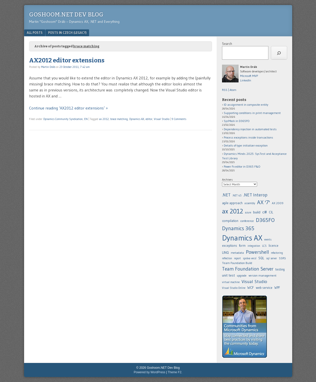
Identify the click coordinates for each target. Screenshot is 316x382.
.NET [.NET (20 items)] (226, 194)
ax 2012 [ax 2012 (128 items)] (232, 211)
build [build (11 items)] (256, 212)
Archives (227, 179)
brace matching (119, 119)
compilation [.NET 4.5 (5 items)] (230, 221)
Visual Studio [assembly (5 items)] (254, 281)
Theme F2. (175, 372)
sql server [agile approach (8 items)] (271, 258)
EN (86, 119)
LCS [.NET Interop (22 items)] (264, 245)
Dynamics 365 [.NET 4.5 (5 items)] (238, 228)
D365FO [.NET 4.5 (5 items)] (265, 220)
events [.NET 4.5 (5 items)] (267, 239)
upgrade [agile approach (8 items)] (242, 275)
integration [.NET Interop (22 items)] (254, 245)
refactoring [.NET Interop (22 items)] (277, 252)
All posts (35, 33)
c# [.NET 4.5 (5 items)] (264, 211)
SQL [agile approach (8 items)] (261, 258)
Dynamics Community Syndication (63, 119)
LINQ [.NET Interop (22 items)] (225, 252)
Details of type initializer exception (246, 145)
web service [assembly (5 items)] (264, 288)
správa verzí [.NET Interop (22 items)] (249, 258)
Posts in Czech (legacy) (67, 33)
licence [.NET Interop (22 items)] (273, 245)
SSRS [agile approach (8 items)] (282, 258)
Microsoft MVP (249, 76)
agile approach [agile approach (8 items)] (232, 203)
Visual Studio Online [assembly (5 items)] (233, 288)
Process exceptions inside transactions (248, 137)
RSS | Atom (229, 90)
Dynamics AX (136, 119)
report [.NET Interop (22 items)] (237, 258)
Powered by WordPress (149, 372)
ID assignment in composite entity (246, 104)
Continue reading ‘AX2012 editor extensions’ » (68, 107)
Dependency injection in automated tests (250, 129)
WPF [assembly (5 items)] (277, 288)
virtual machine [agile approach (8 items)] (231, 282)
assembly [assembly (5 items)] (250, 203)
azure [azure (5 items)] (248, 212)
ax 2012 (104, 119)
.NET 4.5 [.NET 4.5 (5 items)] (237, 195)
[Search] (279, 53)
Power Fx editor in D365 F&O (242, 166)
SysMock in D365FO (237, 121)
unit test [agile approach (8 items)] (228, 275)
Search (227, 44)
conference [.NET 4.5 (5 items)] (247, 221)
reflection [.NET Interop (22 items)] (227, 258)
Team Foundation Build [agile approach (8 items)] (237, 263)
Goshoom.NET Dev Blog (66, 14)
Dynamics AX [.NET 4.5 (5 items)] (242, 237)
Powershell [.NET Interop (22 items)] (257, 252)
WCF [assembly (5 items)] (250, 287)
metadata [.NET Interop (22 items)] (237, 252)
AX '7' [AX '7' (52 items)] (263, 202)
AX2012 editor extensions (66, 60)
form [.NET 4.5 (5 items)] (242, 245)
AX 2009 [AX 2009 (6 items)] (277, 203)
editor (149, 119)
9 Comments (179, 119)
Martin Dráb (48, 67)
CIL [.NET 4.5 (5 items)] (271, 212)
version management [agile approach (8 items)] (262, 275)
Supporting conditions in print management (252, 113)
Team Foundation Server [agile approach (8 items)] (247, 269)
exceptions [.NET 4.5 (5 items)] (229, 245)
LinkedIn (245, 80)
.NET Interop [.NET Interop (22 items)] (255, 195)
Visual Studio (161, 119)
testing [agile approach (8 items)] (280, 269)
